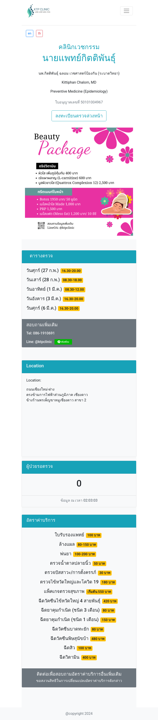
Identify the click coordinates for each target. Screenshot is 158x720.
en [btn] (29, 33)
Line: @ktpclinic (39, 342)
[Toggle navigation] (126, 10)
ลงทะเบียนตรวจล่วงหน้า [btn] (79, 116)
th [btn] (39, 33)
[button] (33, 182)
